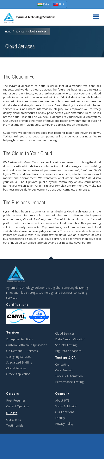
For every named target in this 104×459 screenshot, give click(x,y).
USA (58, 4)
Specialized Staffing (19, 362)
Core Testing (63, 370)
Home (8, 31)
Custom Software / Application (26, 345)
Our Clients (13, 420)
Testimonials (14, 425)
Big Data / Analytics (68, 351)
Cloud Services (65, 333)
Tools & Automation (69, 376)
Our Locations (64, 412)
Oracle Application (18, 374)
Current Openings (18, 406)
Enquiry (60, 418)
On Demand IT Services (22, 351)
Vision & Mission (66, 406)
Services (20, 31)
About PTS (62, 400)
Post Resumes (16, 400)
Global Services (16, 368)
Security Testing (66, 345)
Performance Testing (69, 382)
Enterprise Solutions (19, 339)
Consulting (62, 364)
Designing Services (18, 357)
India (43, 4)
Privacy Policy (64, 424)
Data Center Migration (70, 339)
